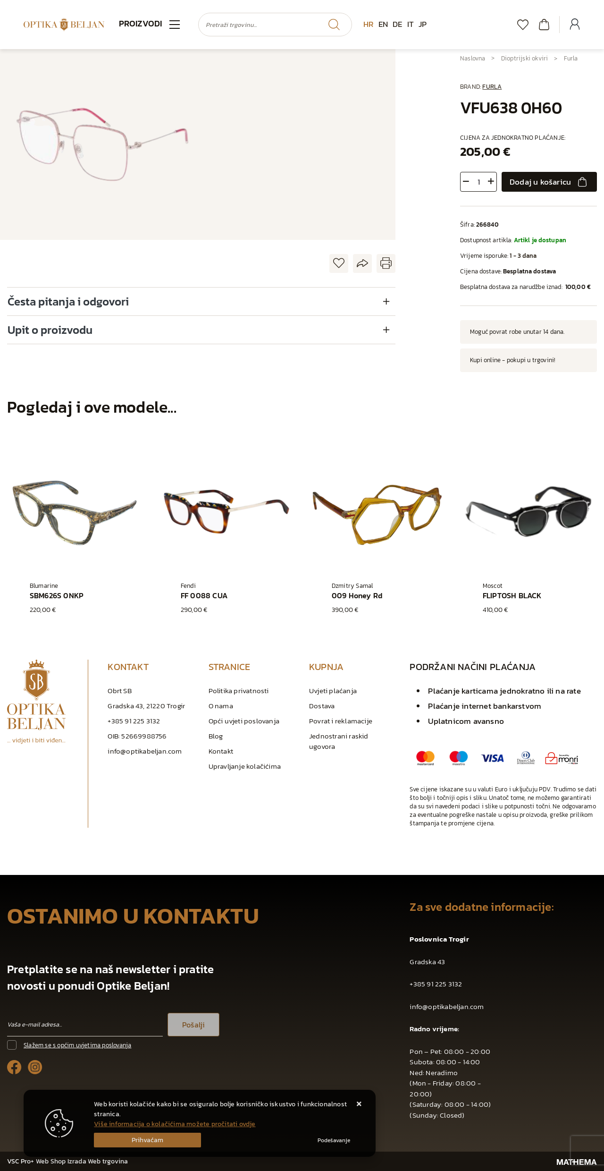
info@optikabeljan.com (145, 751)
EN (383, 24)
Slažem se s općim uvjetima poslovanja (77, 1045)
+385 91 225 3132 (134, 720)
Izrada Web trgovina (97, 1161)
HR (368, 24)
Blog (216, 735)
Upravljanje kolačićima (245, 766)
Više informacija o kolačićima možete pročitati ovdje (174, 1124)
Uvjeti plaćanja (333, 690)
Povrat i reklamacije (340, 720)
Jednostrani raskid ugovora (339, 741)
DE (397, 24)
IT (410, 24)
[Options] (333, 1140)
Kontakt (221, 751)
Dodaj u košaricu (549, 182)
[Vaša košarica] (544, 24)
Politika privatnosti (239, 690)
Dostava (322, 705)
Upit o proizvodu (50, 330)
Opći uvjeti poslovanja (244, 720)
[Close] (147, 1140)
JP (423, 24)
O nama (221, 705)
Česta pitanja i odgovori (68, 301)
